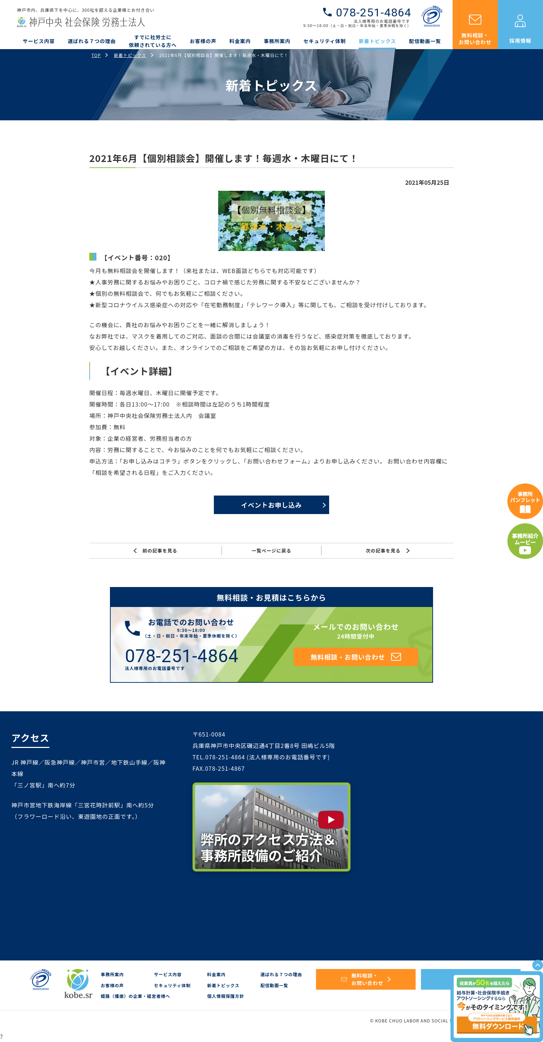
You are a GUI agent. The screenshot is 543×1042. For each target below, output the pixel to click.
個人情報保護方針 (225, 996)
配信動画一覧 (425, 40)
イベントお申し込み (271, 504)
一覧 (271, 550)
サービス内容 (39, 40)
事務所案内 (277, 40)
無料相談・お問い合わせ (475, 38)
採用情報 (521, 40)
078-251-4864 (373, 12)
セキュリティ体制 (325, 40)
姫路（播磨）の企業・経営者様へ (135, 996)
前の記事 (155, 550)
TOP (96, 55)
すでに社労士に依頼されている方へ (153, 40)
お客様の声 (203, 40)
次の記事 (388, 550)
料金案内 (240, 40)
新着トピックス (377, 40)
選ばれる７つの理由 (92, 40)
